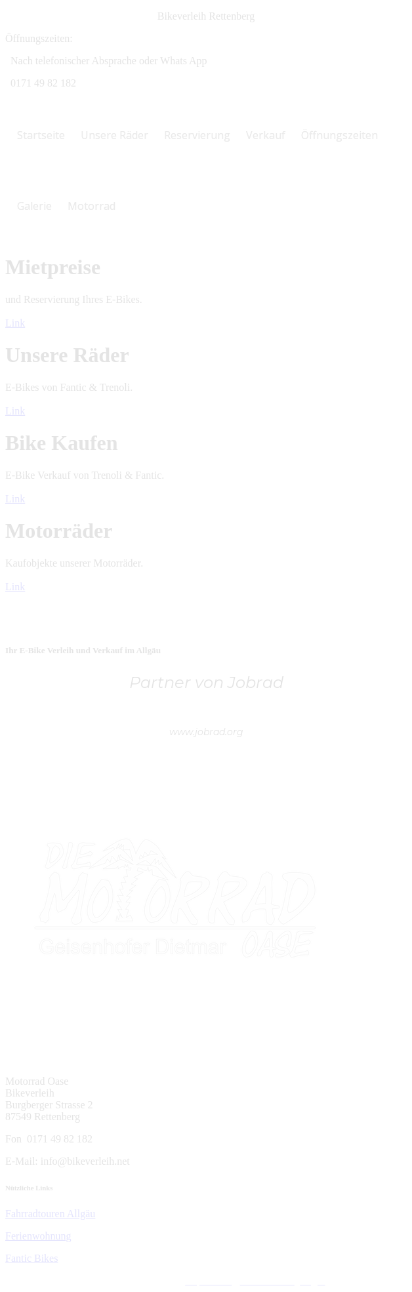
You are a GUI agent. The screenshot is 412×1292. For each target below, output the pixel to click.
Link (15, 323)
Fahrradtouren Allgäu (50, 1213)
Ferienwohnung (38, 1236)
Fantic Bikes (31, 1258)
